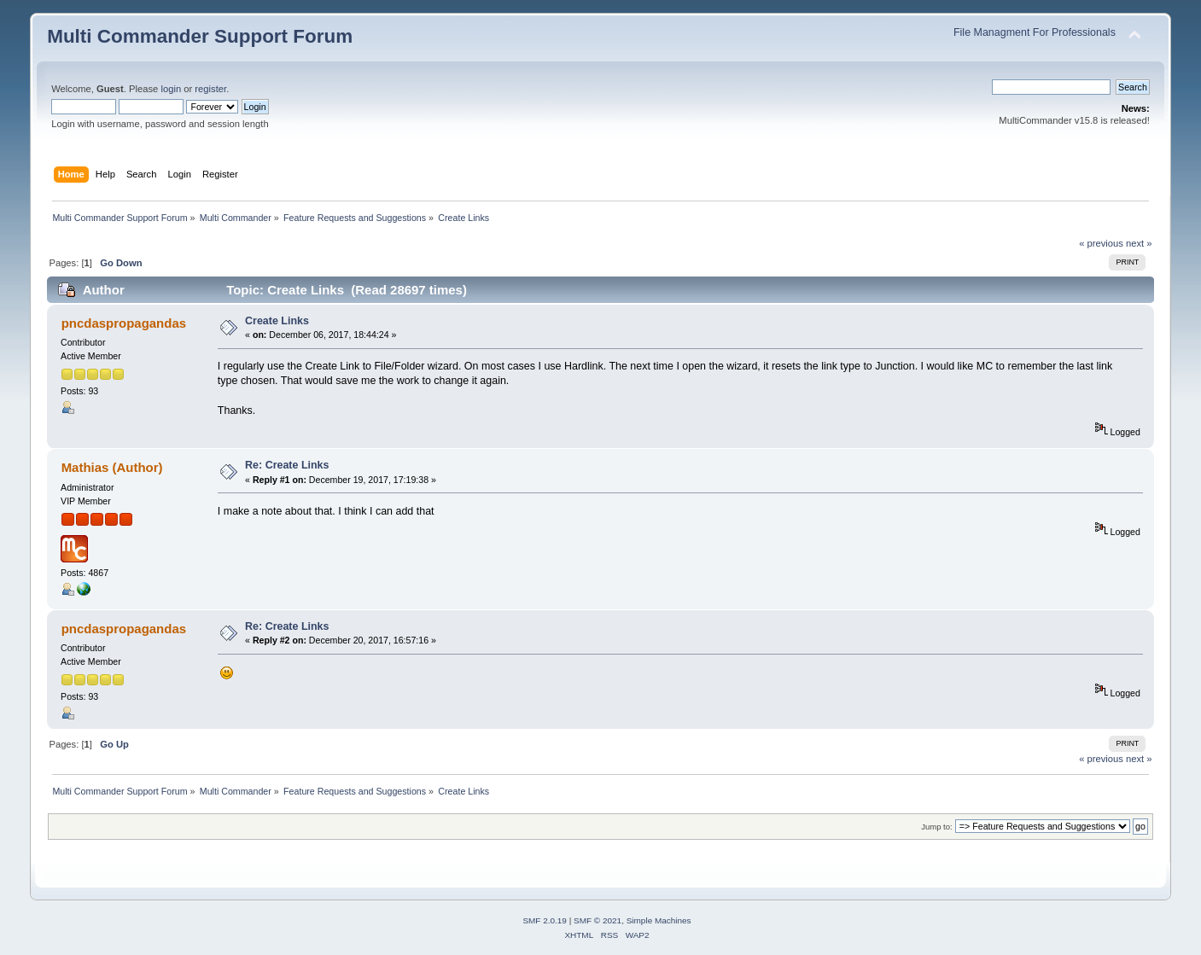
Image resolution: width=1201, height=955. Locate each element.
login (170, 89)
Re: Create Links (287, 465)
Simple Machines (659, 920)
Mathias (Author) (112, 467)
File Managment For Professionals (1034, 32)
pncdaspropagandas (123, 323)
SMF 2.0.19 (544, 920)
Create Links (277, 321)
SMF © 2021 (597, 920)
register (210, 89)
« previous (1101, 243)
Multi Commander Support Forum (200, 36)
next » (1139, 243)
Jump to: (937, 826)
